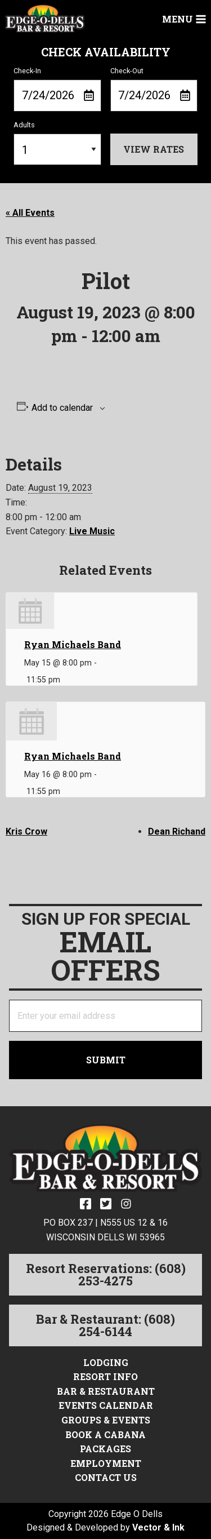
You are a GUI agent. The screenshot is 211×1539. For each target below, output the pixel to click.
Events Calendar (106, 1405)
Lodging (105, 1362)
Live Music (92, 531)
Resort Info (105, 1376)
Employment (105, 1463)
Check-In (57, 89)
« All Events (30, 212)
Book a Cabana (105, 1434)
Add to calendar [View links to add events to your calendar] (62, 408)
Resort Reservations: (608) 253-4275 (106, 1274)
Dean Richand (176, 831)
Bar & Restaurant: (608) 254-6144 (105, 1325)
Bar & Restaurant (106, 1391)
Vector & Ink (158, 1527)
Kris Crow (26, 831)
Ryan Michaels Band (72, 644)
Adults (57, 143)
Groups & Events (105, 1420)
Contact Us (106, 1477)
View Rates (153, 149)
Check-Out (154, 89)
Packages (105, 1448)
